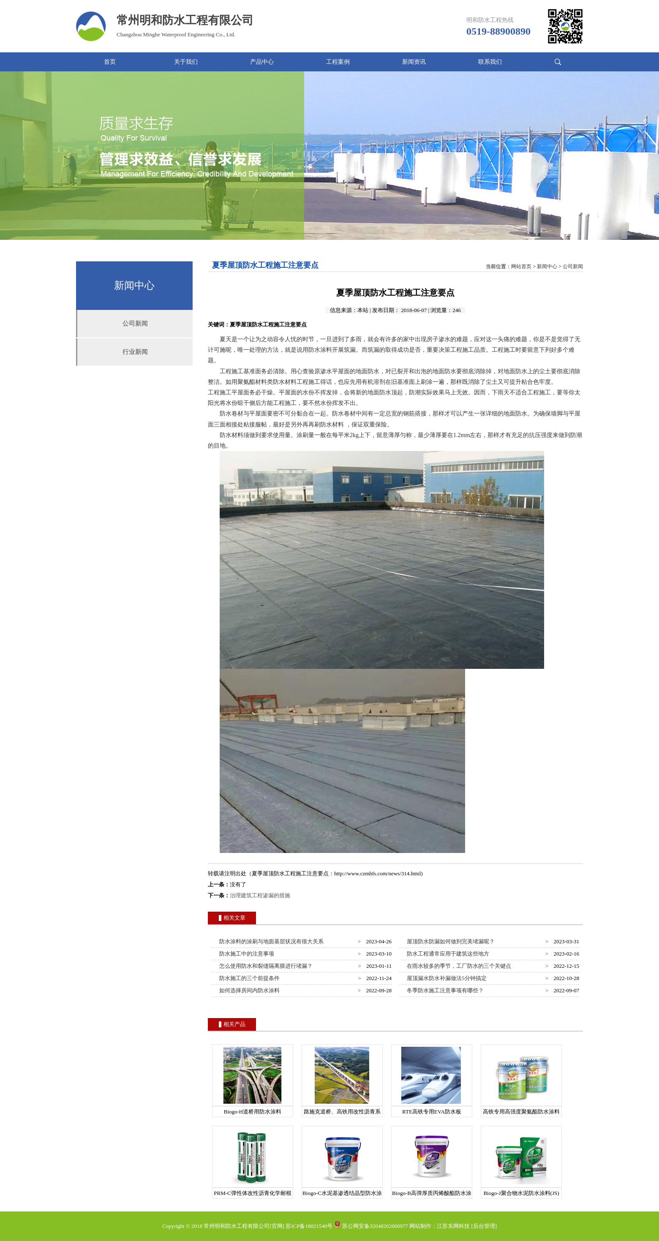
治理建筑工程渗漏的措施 (260, 895)
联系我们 (490, 62)
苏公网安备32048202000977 (371, 1226)
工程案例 (338, 62)
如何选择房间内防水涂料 (248, 990)
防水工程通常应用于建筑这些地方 (447, 953)
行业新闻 (135, 351)
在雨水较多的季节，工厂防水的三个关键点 (458, 966)
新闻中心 (547, 266)
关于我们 (186, 62)
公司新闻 (135, 323)
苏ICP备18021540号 (309, 1226)
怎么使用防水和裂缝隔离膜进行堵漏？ (265, 966)
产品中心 (262, 62)
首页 (110, 62)
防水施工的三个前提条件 (248, 978)
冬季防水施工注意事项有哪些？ (444, 990)
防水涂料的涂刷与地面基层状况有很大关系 (270, 941)
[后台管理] (484, 1226)
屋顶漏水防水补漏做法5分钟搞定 (445, 978)
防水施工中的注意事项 (246, 953)
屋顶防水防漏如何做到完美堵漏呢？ (449, 941)
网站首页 (521, 266)
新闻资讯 (414, 62)
